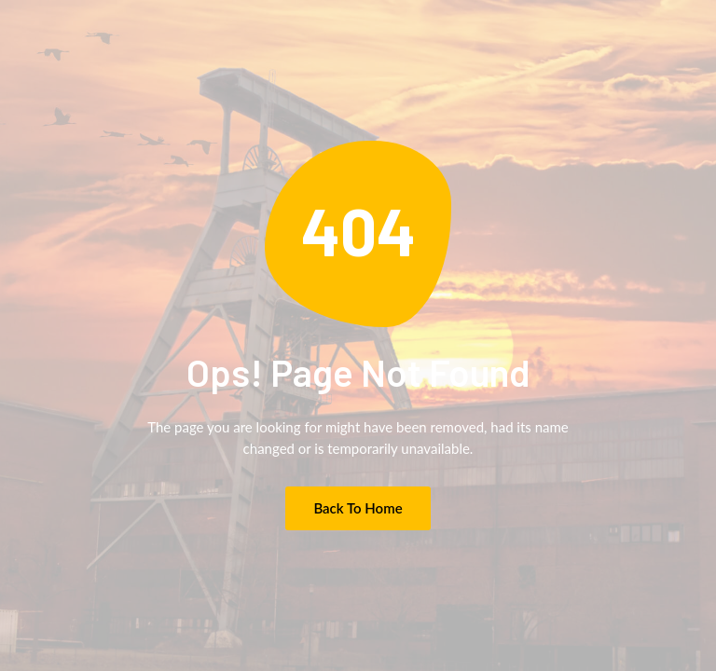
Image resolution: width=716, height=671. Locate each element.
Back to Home (357, 508)
